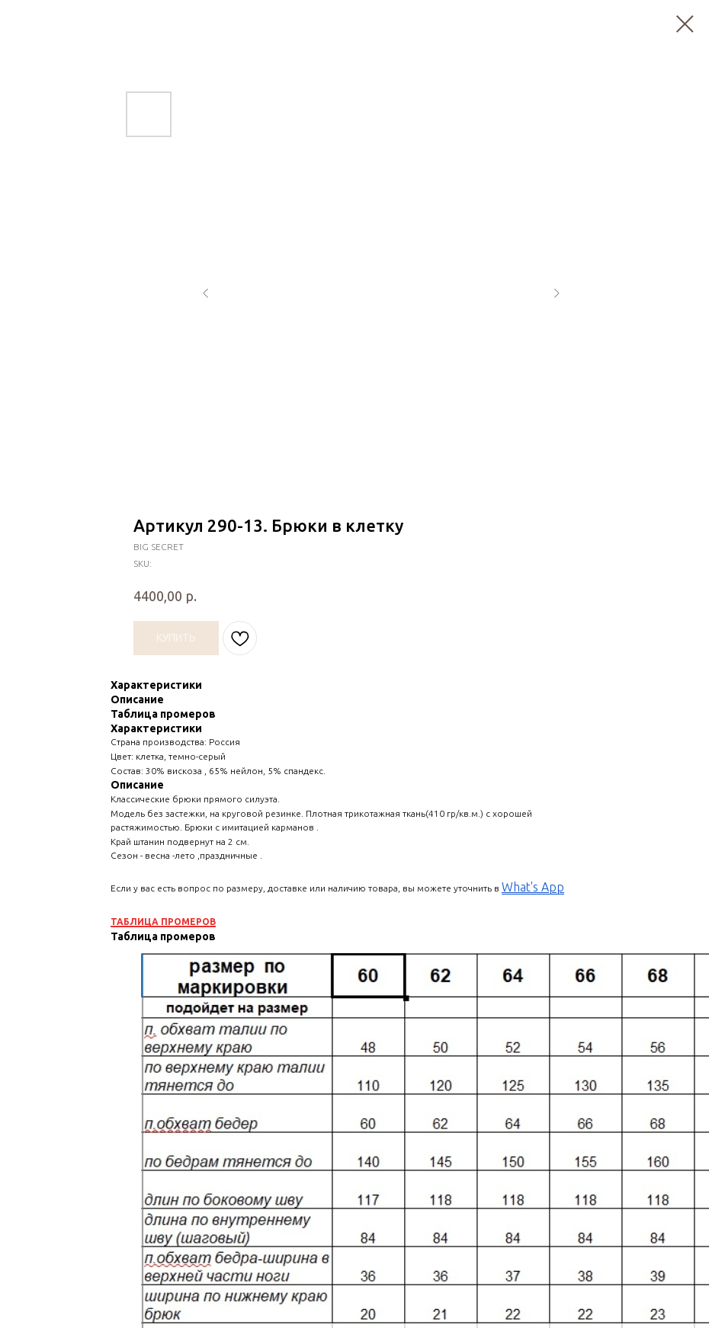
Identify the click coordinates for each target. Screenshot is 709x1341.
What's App (533, 887)
